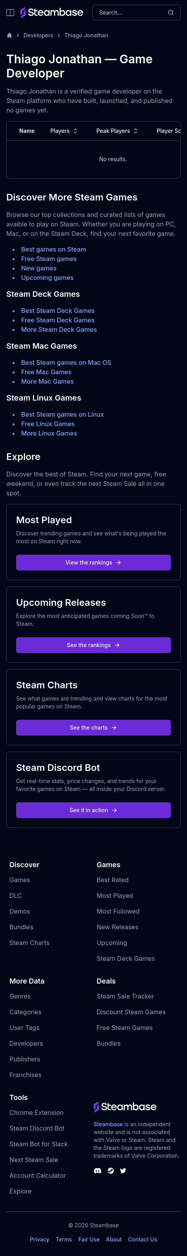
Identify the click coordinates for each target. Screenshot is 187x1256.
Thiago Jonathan (86, 35)
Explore (20, 1191)
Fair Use (89, 1239)
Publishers (24, 1059)
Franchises (25, 1075)
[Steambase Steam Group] (111, 1171)
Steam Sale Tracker (125, 996)
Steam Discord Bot (36, 1128)
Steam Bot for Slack (38, 1144)
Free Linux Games (48, 424)
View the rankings (93, 562)
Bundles (21, 927)
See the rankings (93, 645)
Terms (64, 1239)
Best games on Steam (53, 249)
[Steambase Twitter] (123, 1171)
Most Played (115, 895)
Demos (19, 911)
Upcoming (112, 943)
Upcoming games (47, 277)
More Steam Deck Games (59, 329)
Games (19, 880)
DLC (15, 895)
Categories (25, 1012)
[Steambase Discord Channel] (98, 1171)
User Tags (24, 1028)
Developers (38, 35)
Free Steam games (49, 259)
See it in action (93, 810)
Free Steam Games (125, 1028)
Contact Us (142, 1239)
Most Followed (118, 911)
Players (65, 131)
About (114, 1239)
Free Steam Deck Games (57, 320)
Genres (20, 996)
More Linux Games (49, 433)
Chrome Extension (36, 1112)
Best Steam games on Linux (62, 414)
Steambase (108, 1124)
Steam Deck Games (126, 958)
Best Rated (113, 880)
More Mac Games (47, 381)
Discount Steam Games (131, 1012)
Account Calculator (37, 1175)
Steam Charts (29, 943)
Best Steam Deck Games (58, 310)
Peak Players (118, 131)
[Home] (9, 35)
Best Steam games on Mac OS (66, 362)
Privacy (39, 1239)
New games (38, 268)
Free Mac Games (46, 372)
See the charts (93, 727)
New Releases (118, 927)
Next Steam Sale (33, 1160)
